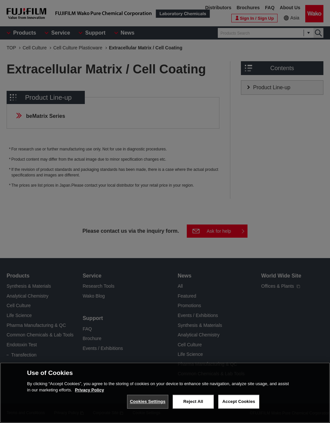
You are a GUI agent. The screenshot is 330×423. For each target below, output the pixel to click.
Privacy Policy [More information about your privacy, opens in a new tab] (89, 392)
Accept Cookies (238, 404)
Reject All (193, 404)
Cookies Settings (148, 404)
